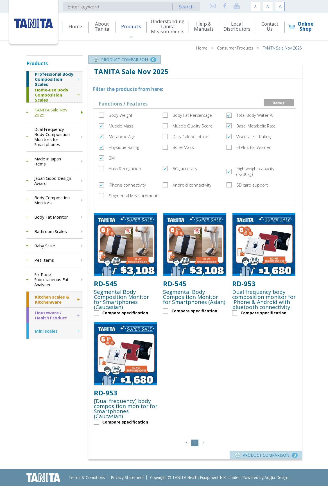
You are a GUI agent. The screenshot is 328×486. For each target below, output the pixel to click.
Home (201, 48)
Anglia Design (276, 477)
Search (186, 6)
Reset (279, 103)
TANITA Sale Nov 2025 (282, 48)
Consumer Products (235, 48)
